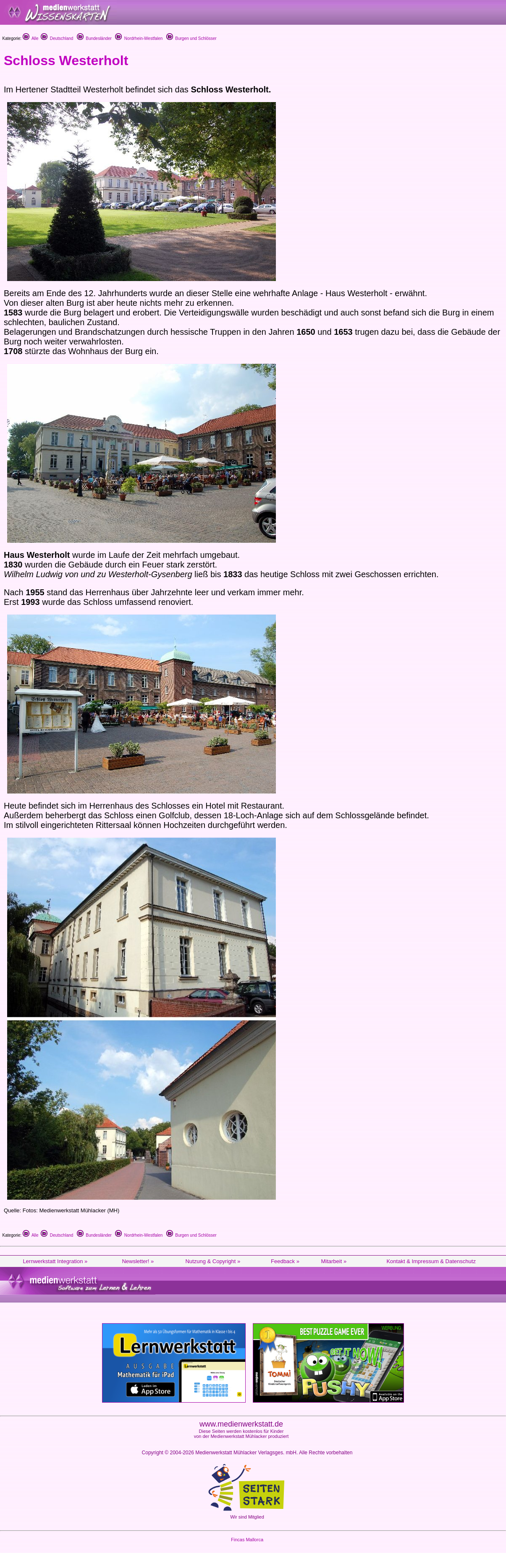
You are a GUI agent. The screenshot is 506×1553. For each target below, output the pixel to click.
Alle (31, 38)
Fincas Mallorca (247, 1539)
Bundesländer (94, 38)
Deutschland (57, 38)
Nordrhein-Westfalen (139, 38)
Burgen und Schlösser (191, 38)
